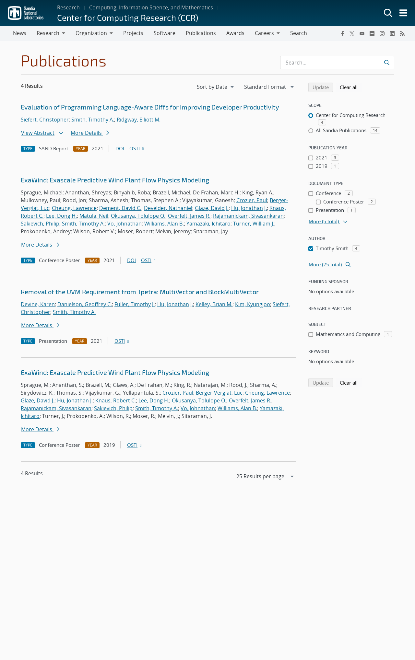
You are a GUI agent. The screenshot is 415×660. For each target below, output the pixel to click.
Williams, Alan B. (164, 223)
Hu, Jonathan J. (249, 208)
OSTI (137, 148)
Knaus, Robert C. (115, 400)
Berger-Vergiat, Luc (219, 392)
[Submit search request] (386, 62)
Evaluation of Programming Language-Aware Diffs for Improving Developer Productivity (150, 107)
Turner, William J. (253, 223)
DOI (119, 148)
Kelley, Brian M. (214, 304)
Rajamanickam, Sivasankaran (248, 215)
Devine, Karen (38, 304)
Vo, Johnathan (124, 223)
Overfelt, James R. (189, 215)
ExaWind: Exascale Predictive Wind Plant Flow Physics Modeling (115, 180)
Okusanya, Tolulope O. (138, 215)
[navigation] (216, 86)
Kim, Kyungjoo (252, 304)
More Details (90, 132)
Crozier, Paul (251, 200)
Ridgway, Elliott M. (138, 119)
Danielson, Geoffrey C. (84, 304)
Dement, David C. (120, 208)
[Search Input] (337, 62)
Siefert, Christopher (45, 119)
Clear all (351, 86)
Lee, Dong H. (61, 215)
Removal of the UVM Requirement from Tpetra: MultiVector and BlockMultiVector (140, 291)
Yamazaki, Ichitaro (208, 223)
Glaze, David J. (212, 208)
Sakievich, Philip (40, 223)
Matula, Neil (93, 215)
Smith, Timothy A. (92, 119)
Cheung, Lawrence (74, 208)
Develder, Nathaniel (168, 208)
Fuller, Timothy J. (134, 304)
